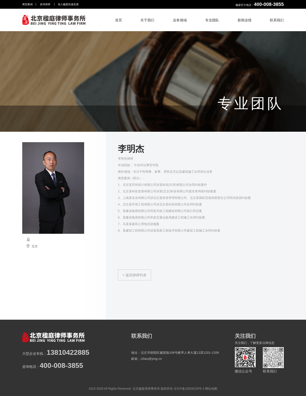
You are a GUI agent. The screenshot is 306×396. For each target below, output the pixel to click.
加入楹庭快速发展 (68, 4)
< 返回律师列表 (134, 275)
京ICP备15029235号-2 (189, 388)
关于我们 (147, 20)
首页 (118, 20)
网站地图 (211, 388)
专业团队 (212, 20)
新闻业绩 (245, 20)
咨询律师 (45, 4)
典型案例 (27, 4)
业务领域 (180, 20)
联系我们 (277, 20)
